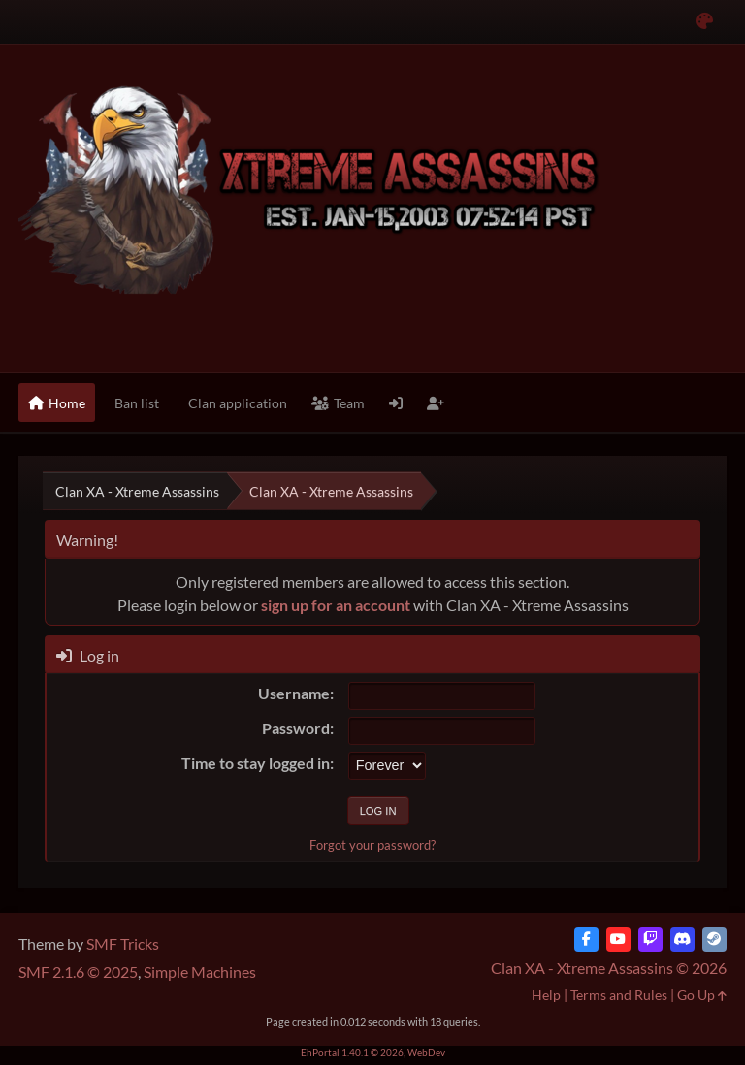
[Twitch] (650, 939)
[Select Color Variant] (705, 22)
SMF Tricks (122, 943)
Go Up (702, 994)
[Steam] (714, 939)
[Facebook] (586, 939)
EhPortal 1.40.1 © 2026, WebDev (373, 1052)
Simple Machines (200, 971)
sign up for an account (335, 605)
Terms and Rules (618, 994)
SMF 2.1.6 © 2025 (78, 971)
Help (546, 994)
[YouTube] (618, 939)
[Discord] (682, 939)
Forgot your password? (372, 845)
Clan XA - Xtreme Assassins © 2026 (609, 967)
